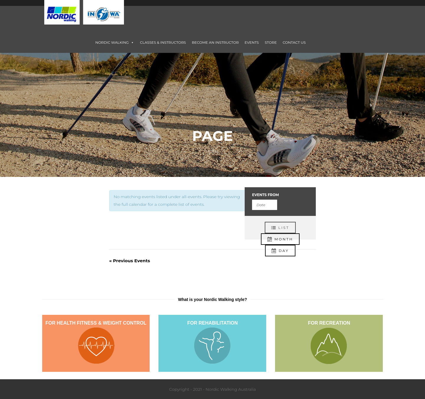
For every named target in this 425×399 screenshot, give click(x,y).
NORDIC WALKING (114, 42)
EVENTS (252, 42)
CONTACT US (294, 42)
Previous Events (129, 260)
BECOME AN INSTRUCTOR (215, 42)
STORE (271, 42)
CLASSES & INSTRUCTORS (163, 42)
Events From (265, 195)
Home (212, 151)
